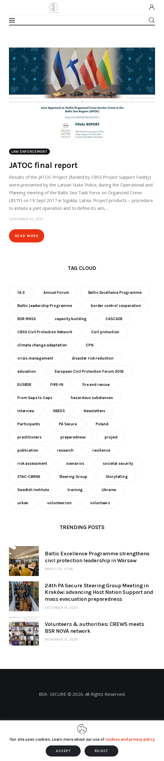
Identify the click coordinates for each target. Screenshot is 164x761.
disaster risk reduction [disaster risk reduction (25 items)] (93, 358)
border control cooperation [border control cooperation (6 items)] (116, 305)
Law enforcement (29, 151)
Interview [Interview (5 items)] (25, 411)
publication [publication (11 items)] (27, 450)
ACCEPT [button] (63, 751)
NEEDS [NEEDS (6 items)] (59, 411)
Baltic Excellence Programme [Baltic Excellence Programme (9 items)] (115, 292)
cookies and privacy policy (130, 739)
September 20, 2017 (26, 219)
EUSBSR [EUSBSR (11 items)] (24, 384)
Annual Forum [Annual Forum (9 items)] (56, 292)
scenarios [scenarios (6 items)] (75, 463)
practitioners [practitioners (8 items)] (29, 437)
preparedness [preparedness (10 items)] (73, 437)
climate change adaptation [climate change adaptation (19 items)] (42, 345)
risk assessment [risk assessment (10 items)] (32, 463)
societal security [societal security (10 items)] (118, 463)
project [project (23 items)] (111, 437)
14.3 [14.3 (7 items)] (20, 292)
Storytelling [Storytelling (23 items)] (117, 476)
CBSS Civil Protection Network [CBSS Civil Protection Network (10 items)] (44, 332)
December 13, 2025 (61, 608)
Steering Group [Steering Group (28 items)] (73, 476)
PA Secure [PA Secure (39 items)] (68, 424)
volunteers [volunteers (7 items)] (100, 503)
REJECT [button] (101, 751)
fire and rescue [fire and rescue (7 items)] (96, 384)
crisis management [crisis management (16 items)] (35, 358)
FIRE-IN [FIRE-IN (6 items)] (56, 384)
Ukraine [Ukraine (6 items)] (109, 490)
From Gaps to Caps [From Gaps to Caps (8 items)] (34, 397)
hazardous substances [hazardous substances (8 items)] (92, 397)
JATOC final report (43, 165)
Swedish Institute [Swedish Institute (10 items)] (33, 490)
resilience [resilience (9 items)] (101, 450)
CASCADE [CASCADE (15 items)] (113, 319)
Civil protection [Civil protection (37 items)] (105, 332)
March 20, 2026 (59, 569)
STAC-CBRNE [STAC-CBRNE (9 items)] (28, 476)
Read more (27, 236)
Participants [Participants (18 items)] (28, 424)
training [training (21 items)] (75, 490)
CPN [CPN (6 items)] (90, 345)
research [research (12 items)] (65, 450)
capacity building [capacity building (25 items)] (71, 319)
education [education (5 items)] (26, 371)
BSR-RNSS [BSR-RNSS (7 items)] (26, 319)
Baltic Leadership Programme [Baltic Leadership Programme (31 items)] (44, 305)
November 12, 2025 (61, 639)
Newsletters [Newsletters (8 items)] (94, 411)
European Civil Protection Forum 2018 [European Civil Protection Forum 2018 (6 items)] (89, 371)
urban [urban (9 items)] (22, 503)
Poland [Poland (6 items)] (102, 424)
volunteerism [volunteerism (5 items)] (59, 503)
